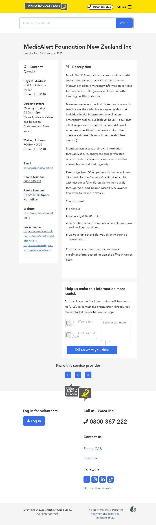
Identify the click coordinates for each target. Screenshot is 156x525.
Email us (90, 458)
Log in (34, 421)
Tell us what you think (92, 349)
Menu (124, 7)
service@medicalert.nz (38, 168)
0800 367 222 (100, 7)
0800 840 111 (32, 181)
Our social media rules (98, 488)
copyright (97, 513)
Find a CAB (93, 448)
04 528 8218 (32, 195)
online (73, 209)
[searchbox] (68, 23)
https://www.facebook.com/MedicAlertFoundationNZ (39, 236)
